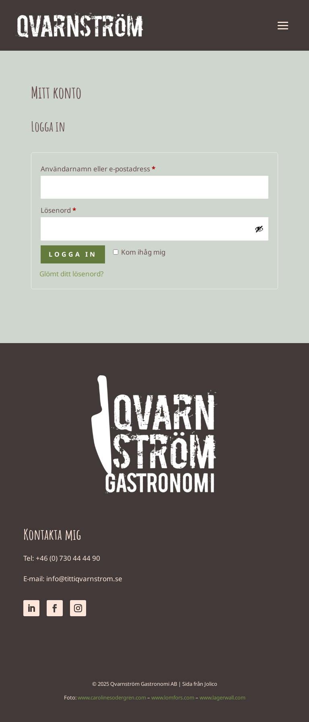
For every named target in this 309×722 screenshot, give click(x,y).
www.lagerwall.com (222, 697)
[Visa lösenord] (259, 228)
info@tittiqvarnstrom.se (84, 578)
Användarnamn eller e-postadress (118, 167)
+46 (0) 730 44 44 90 (68, 558)
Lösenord (78, 209)
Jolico (210, 683)
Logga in (73, 254)
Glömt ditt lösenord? (71, 273)
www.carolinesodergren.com (112, 697)
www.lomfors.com (172, 697)
